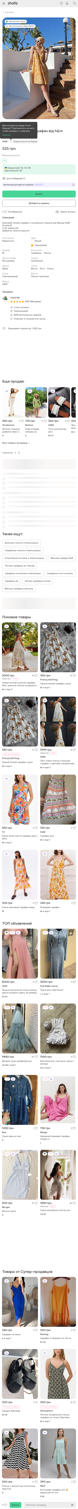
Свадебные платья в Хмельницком (23, 550)
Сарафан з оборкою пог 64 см (55, 1338)
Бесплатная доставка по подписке (39, 185)
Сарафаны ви (11, 581)
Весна (34, 268)
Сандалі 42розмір (11, 1411)
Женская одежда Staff (61, 558)
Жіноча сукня (9, 1211)
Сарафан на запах (11, 1334)
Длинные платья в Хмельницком (21, 543)
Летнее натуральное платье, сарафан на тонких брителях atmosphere (55, 1416)
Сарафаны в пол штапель (60, 573)
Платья (47, 253)
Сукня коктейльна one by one (55, 1210)
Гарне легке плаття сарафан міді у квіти (19, 837)
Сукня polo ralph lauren (51, 990)
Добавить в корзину (39, 203)
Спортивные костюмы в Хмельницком (24, 558)
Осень (50, 268)
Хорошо (6, 135)
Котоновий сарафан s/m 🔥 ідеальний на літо (54, 1491)
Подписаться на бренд (25, 141)
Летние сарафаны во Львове (20, 565)
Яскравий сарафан (50, 907)
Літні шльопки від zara (57, 430)
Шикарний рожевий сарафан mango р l (55, 1137)
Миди (5, 268)
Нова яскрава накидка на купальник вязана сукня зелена (34, 430)
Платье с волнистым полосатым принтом (18, 1487)
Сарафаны (9, 12)
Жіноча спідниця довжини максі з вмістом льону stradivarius (11, 430)
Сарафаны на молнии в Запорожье (23, 573)
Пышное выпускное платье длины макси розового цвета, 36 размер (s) (19, 991)
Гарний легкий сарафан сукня (55, 683)
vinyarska (15, 297)
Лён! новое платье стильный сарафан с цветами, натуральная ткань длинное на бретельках (57, 762)
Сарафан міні (47, 836)
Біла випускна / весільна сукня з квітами (56, 1062)
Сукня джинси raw (11, 1136)
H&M (4, 141)
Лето (42, 268)
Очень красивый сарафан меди (18, 907)
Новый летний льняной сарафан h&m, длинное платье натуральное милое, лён (20, 684)
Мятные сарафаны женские (19, 588)
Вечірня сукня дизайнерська (17, 1061)
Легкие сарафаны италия (38, 581)
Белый (38, 241)
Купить (39, 194)
